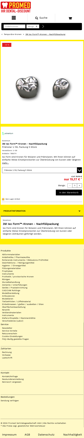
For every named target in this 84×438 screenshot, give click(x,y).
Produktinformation (14, 211)
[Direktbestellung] (43, 26)
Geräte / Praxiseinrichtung (14, 288)
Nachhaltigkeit (72, 434)
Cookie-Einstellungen (12, 336)
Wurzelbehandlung (11, 282)
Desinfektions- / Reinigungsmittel (18, 263)
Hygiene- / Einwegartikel (14, 265)
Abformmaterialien (11, 254)
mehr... (5, 163)
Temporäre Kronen (13, 34)
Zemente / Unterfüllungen (14, 285)
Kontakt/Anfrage (10, 376)
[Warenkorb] (69, 18)
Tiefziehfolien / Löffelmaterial (16, 301)
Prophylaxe (7, 271)
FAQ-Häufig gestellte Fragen (15, 339)
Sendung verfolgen (10, 400)
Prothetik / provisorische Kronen (18, 276)
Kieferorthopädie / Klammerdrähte (18, 318)
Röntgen (6, 279)
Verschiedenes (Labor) (12, 321)
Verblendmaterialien (11, 312)
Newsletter (7, 328)
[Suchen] (41, 18)
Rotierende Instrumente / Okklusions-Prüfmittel (25, 260)
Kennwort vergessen (11, 382)
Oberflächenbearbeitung (13, 307)
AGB (27, 434)
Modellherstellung (10, 293)
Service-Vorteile (9, 331)
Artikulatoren (8, 296)
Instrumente (8, 274)
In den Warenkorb (68, 192)
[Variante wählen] (42, 170)
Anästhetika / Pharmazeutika (16, 257)
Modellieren (7, 299)
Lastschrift (7, 358)
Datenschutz (46, 434)
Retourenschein (9, 333)
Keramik (6, 310)
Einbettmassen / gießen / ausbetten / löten (23, 304)
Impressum (9, 434)
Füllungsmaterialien (11, 268)
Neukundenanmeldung (13, 379)
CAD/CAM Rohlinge (11, 290)
